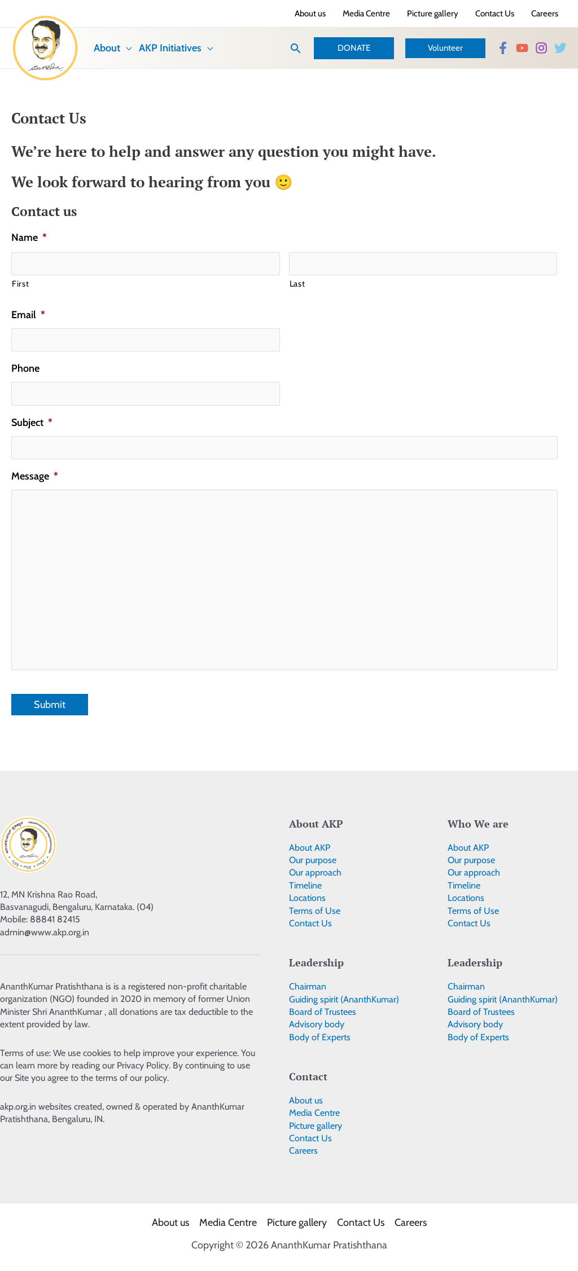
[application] (126, 48)
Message (34, 476)
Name (29, 237)
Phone (25, 368)
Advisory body (316, 1024)
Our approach (315, 872)
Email (28, 315)
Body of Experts (320, 1037)
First (20, 284)
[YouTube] (522, 48)
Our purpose (312, 860)
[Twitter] (560, 48)
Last (297, 284)
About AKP (309, 847)
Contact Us (310, 923)
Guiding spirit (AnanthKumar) (344, 999)
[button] (296, 48)
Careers (303, 1150)
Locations (307, 897)
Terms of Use (314, 910)
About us (306, 1100)
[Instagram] (541, 48)
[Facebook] (503, 48)
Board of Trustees (322, 1011)
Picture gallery (315, 1125)
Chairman (307, 986)
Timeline (305, 885)
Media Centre (314, 1112)
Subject (31, 422)
